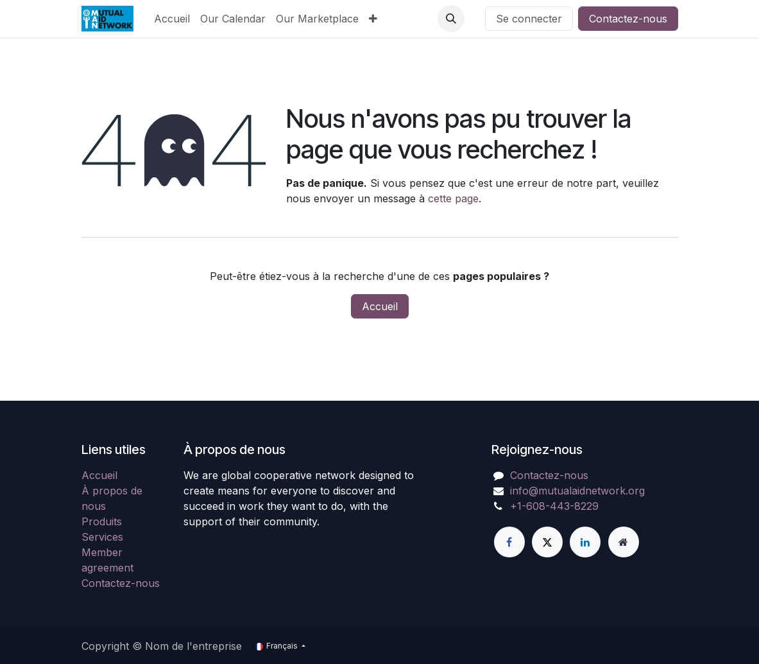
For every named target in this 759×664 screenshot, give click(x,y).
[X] (547, 542)
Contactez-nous (628, 18)
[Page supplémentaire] (623, 542)
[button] (451, 18)
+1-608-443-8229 (554, 506)
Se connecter (529, 18)
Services (102, 536)
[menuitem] (172, 18)
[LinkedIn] (585, 542)
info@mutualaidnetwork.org (577, 490)
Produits (101, 521)
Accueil (380, 306)
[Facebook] (509, 542)
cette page (453, 198)
